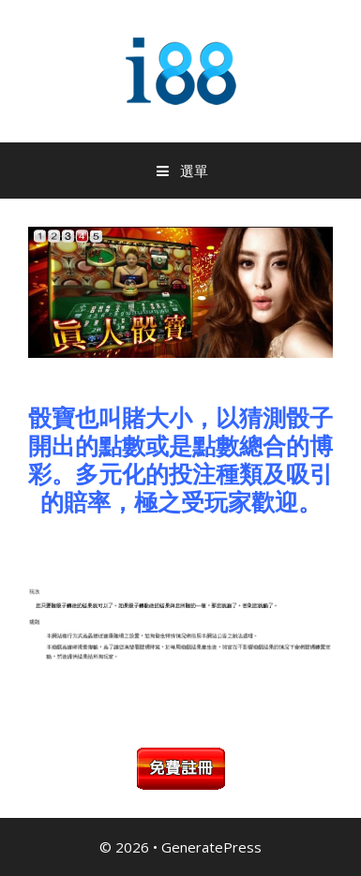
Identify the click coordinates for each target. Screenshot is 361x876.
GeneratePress (211, 847)
